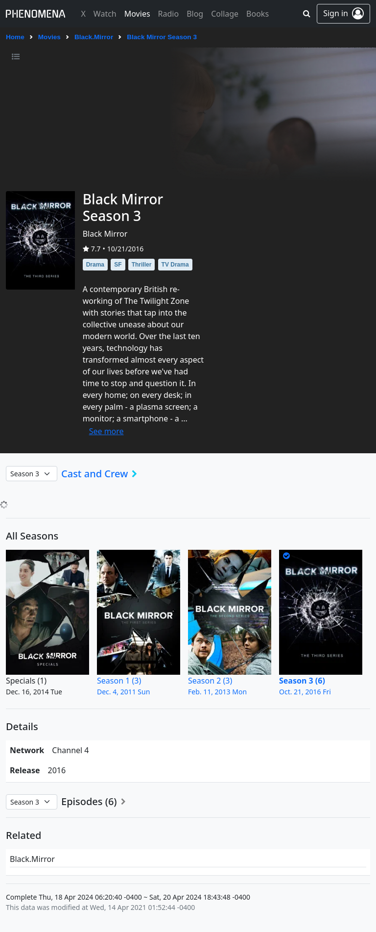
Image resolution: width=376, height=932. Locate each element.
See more (106, 431)
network (27, 750)
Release (25, 770)
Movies (49, 37)
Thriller (142, 264)
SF (117, 264)
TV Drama (175, 264)
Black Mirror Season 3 (162, 37)
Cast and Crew (102, 474)
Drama (95, 264)
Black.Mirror (93, 37)
